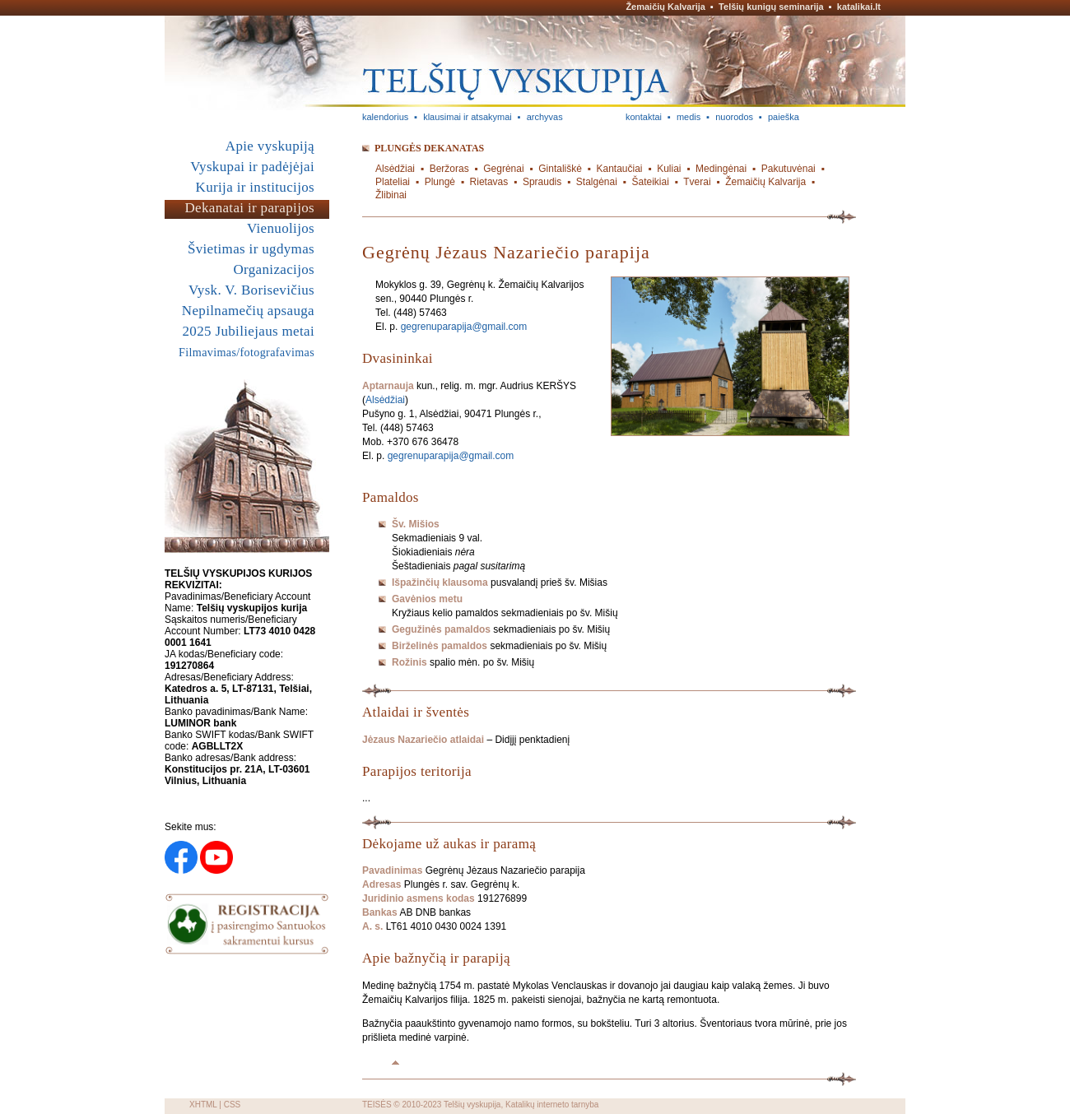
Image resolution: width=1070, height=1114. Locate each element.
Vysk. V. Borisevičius (251, 290)
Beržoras (449, 168)
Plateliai (392, 182)
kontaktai (644, 117)
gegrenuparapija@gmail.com (464, 326)
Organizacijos (273, 269)
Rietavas (489, 182)
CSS (232, 1104)
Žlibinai (391, 195)
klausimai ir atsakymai (467, 117)
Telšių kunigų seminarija (771, 7)
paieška (783, 117)
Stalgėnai (596, 182)
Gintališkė (560, 168)
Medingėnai (721, 168)
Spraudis (542, 182)
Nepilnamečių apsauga (248, 310)
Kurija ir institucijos (255, 187)
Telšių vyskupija (472, 1104)
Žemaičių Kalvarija (665, 7)
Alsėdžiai (395, 168)
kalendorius (385, 117)
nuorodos (734, 117)
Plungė (440, 182)
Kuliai (669, 168)
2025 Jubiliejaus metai (248, 331)
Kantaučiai (620, 168)
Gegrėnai (503, 168)
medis (688, 117)
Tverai (696, 182)
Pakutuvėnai (788, 168)
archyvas (545, 117)
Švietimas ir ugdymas (251, 249)
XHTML (203, 1104)
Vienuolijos (280, 228)
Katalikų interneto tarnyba (551, 1104)
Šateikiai (649, 182)
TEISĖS (377, 1104)
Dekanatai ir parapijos (249, 208)
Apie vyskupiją (270, 146)
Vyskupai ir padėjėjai (252, 166)
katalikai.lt (859, 7)
